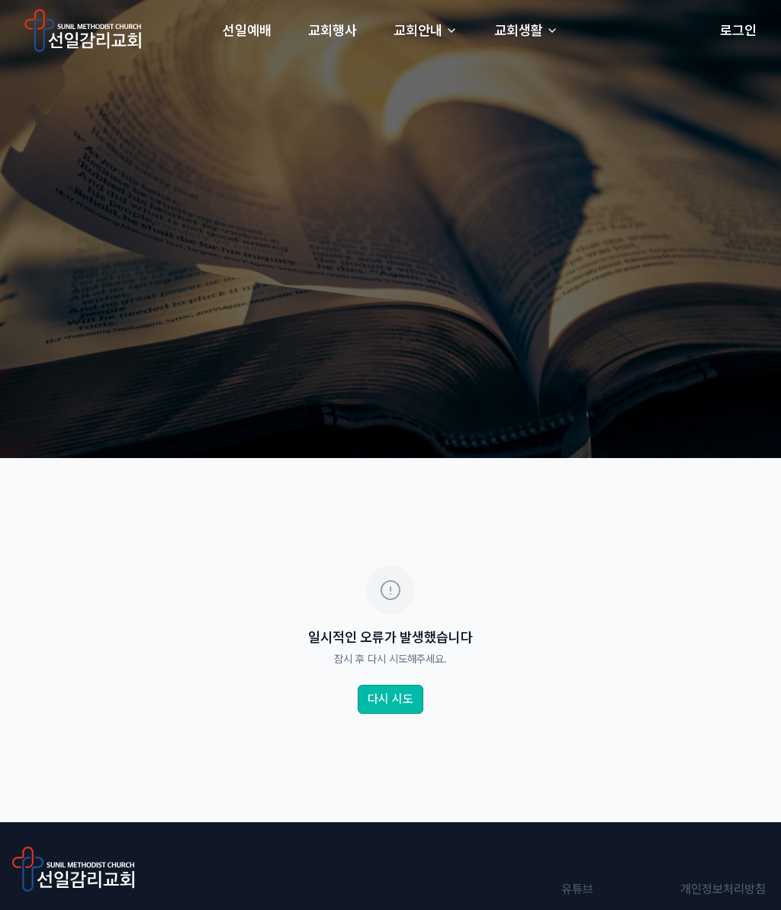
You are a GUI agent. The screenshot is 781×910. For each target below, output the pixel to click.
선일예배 (247, 30)
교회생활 (526, 30)
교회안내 (426, 30)
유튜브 (577, 889)
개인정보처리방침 (723, 889)
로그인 (738, 30)
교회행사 (332, 30)
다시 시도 (390, 699)
